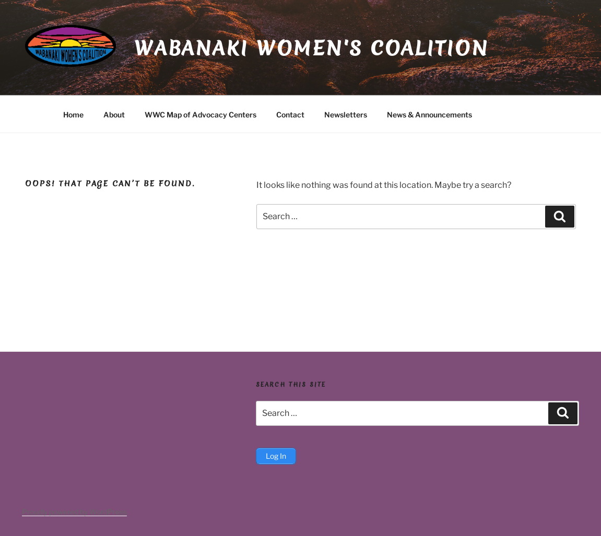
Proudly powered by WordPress (74, 511)
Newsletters (345, 114)
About (114, 114)
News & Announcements (429, 114)
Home (73, 114)
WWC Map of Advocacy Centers (200, 114)
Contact (290, 114)
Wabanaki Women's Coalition (311, 48)
